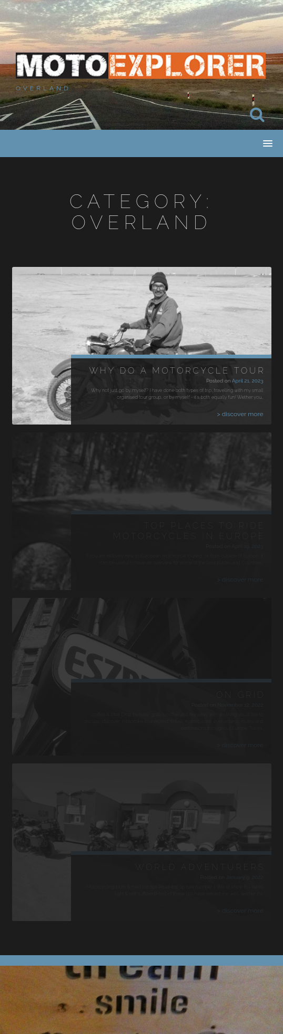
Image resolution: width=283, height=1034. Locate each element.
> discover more (240, 414)
